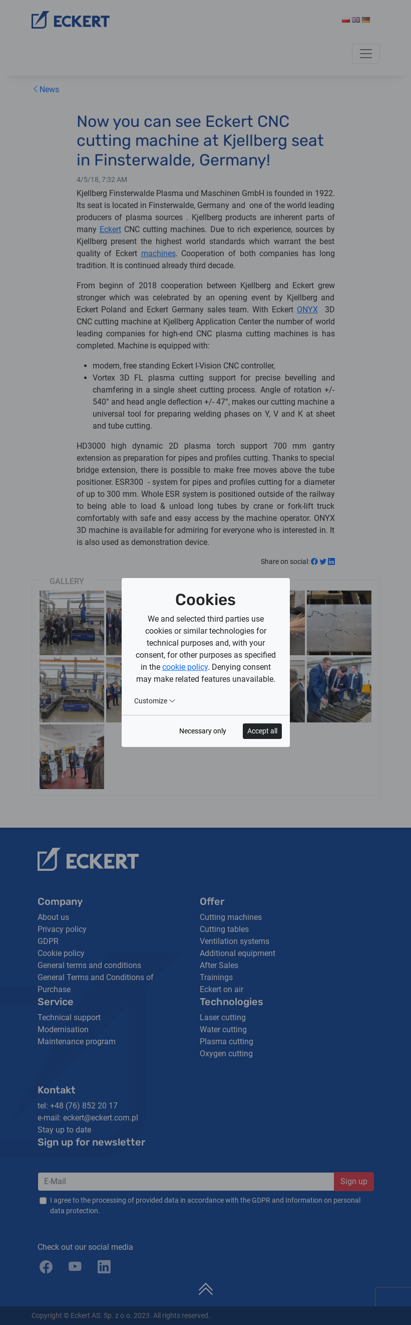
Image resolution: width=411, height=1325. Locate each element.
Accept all (262, 731)
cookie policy (185, 667)
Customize (155, 701)
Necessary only (202, 731)
